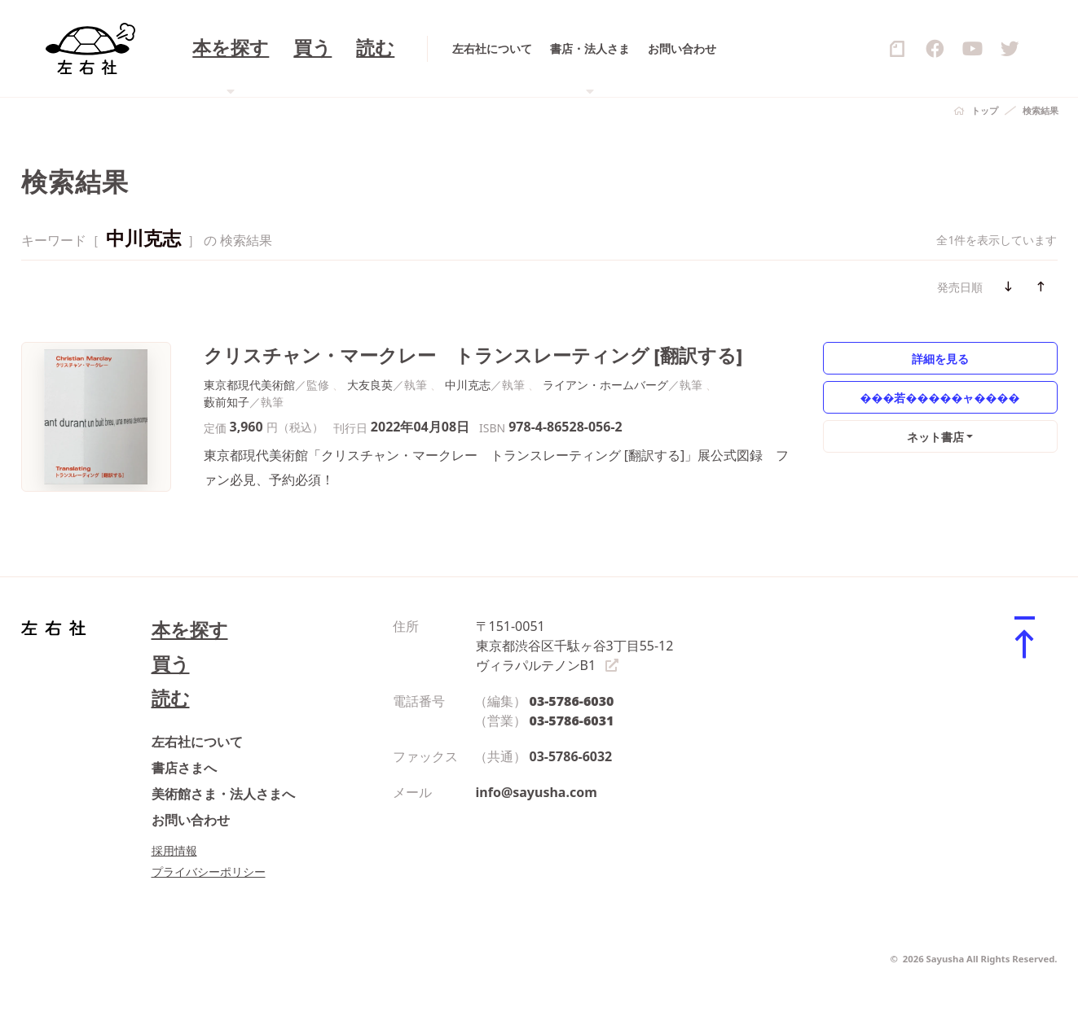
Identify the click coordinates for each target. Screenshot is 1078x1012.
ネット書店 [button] (935, 437)
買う (171, 664)
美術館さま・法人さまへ (223, 794)
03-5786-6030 (572, 701)
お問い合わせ (191, 820)
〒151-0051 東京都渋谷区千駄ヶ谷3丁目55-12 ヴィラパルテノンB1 (575, 645)
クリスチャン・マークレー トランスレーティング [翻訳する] (473, 355)
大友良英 (370, 384)
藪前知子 (226, 402)
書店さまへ (184, 768)
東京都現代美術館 (249, 384)
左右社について (197, 742)
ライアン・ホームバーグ (605, 384)
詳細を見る (940, 358)
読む (171, 698)
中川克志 (468, 384)
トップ (984, 110)
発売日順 (960, 287)
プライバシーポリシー (209, 871)
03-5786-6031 (572, 720)
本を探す (190, 629)
